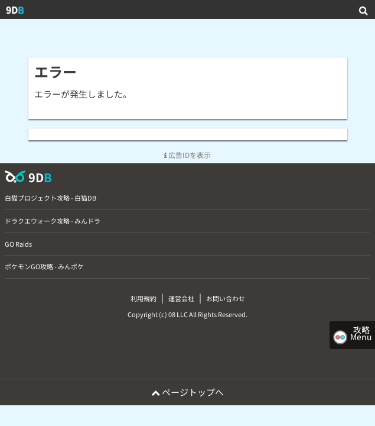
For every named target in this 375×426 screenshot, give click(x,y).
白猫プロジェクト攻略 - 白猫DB (50, 197)
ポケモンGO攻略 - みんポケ (44, 266)
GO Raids (18, 243)
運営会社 (181, 298)
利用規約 (143, 298)
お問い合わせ (225, 298)
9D (15, 9)
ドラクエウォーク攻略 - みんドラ (52, 220)
